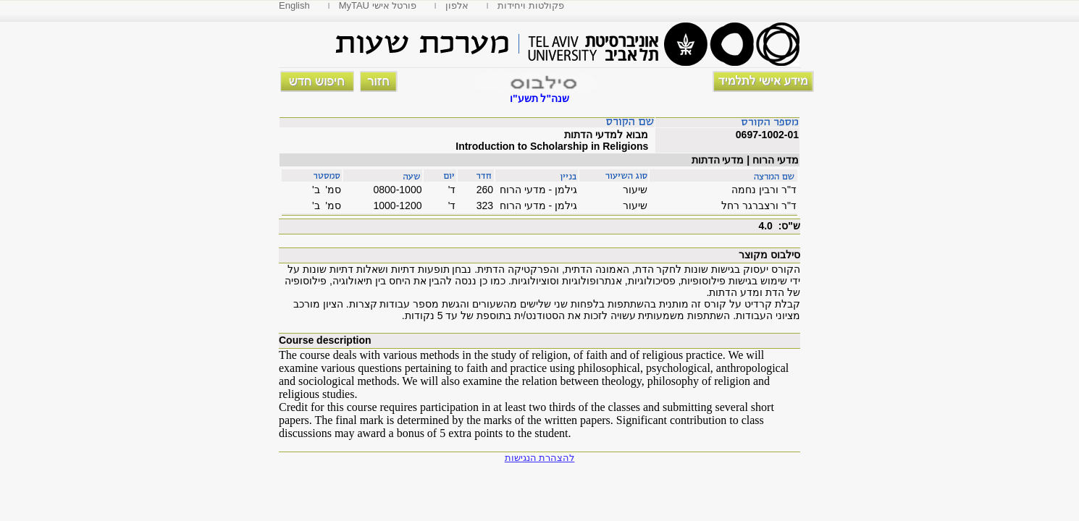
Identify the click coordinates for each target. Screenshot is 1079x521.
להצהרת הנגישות (540, 457)
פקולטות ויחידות (530, 5)
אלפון (457, 5)
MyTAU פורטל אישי (378, 5)
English (294, 5)
